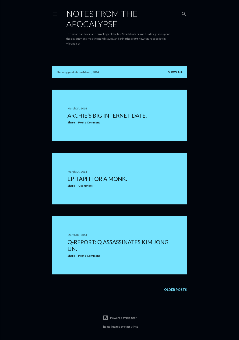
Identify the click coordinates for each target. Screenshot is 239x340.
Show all (175, 72)
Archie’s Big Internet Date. (107, 115)
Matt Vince (131, 326)
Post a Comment (89, 122)
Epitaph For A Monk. (97, 178)
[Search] (184, 13)
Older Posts (175, 289)
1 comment (85, 185)
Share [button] (71, 122)
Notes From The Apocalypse (102, 18)
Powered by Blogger (120, 318)
